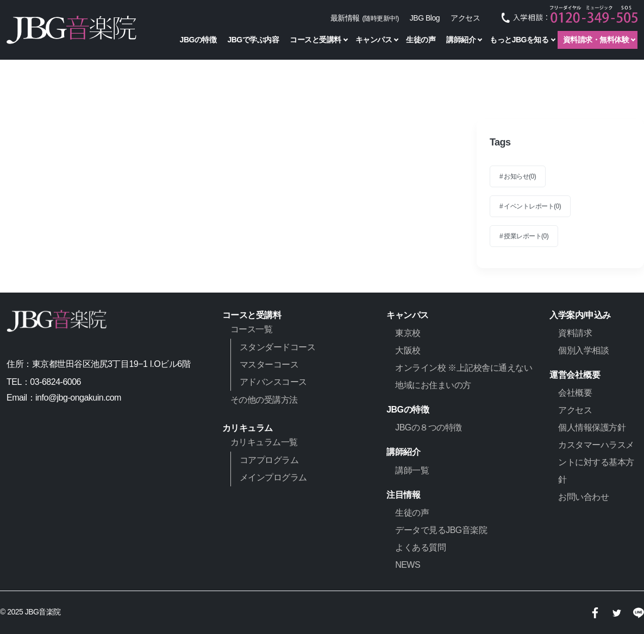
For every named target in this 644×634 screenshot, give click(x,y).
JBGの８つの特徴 (428, 427)
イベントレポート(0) (532, 206)
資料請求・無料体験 (596, 39)
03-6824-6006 (55, 381)
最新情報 (364, 18)
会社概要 (575, 392)
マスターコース (269, 364)
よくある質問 (420, 547)
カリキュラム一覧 (264, 442)
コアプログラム (269, 460)
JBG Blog (425, 18)
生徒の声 (420, 39)
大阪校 (408, 350)
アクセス (465, 18)
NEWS (407, 564)
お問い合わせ (583, 497)
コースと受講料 (315, 39)
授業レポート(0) (526, 236)
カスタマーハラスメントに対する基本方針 (596, 462)
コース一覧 (251, 329)
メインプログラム (273, 477)
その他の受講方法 (264, 399)
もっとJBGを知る (519, 39)
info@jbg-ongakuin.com (78, 397)
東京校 (408, 333)
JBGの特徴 (198, 39)
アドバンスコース (273, 381)
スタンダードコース (278, 347)
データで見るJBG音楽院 (441, 530)
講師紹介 (461, 39)
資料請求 (575, 333)
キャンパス (373, 39)
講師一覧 (412, 470)
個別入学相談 (583, 350)
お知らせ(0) (520, 176)
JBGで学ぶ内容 (253, 39)
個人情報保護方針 (592, 427)
